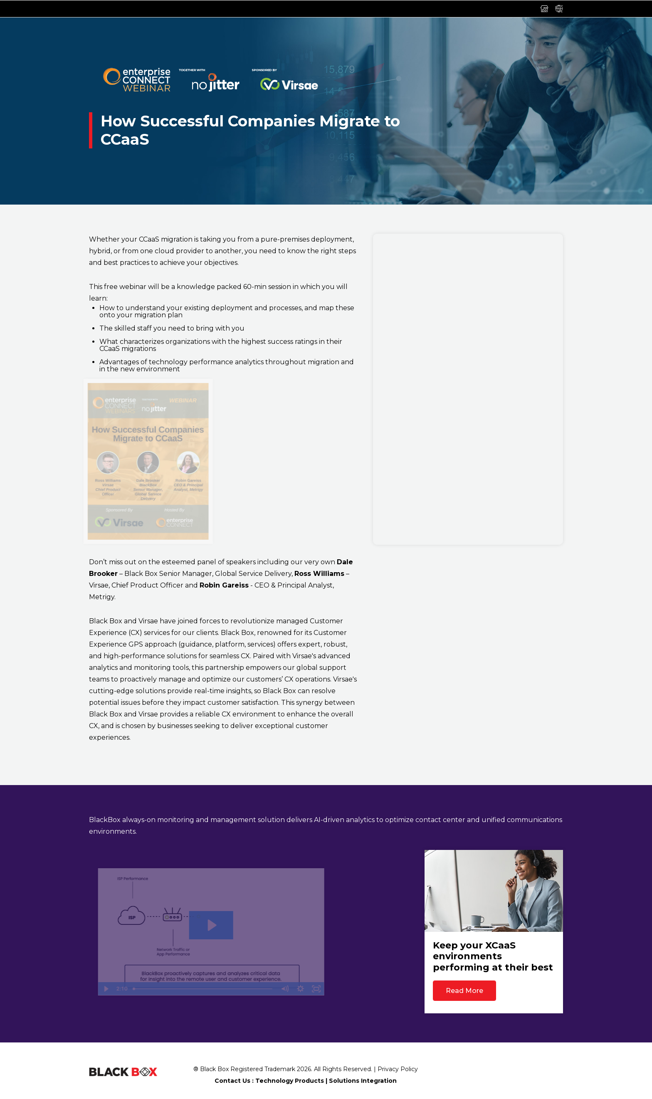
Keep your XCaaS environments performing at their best (493, 956)
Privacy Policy (398, 1069)
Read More (464, 991)
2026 (304, 1069)
